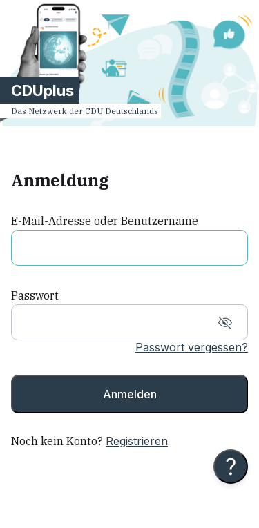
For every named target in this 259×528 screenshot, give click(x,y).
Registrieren (137, 441)
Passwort (35, 295)
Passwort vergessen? (191, 347)
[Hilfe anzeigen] (230, 466)
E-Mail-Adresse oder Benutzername (104, 221)
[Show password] (225, 323)
